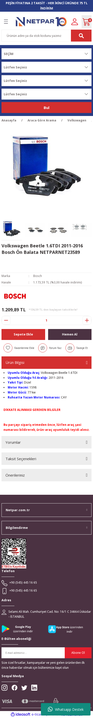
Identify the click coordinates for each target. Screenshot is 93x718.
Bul (46, 107)
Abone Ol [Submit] (78, 653)
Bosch (37, 276)
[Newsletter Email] (46, 652)
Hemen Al (69, 334)
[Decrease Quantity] (6, 320)
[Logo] (41, 21)
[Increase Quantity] (87, 320)
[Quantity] (46, 320)
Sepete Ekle (23, 334)
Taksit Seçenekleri (20, 458)
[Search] (46, 36)
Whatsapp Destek (66, 709)
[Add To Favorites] (18, 347)
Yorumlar (13, 442)
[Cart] (87, 21)
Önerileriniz (15, 475)
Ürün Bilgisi (14, 362)
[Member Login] (74, 21)
